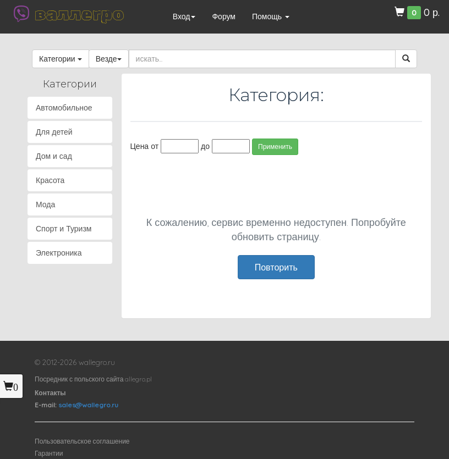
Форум (224, 16)
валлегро (79, 13)
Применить (275, 146)
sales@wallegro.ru (88, 405)
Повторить (276, 267)
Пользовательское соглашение (82, 441)
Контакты (50, 393)
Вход (184, 16)
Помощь (270, 16)
